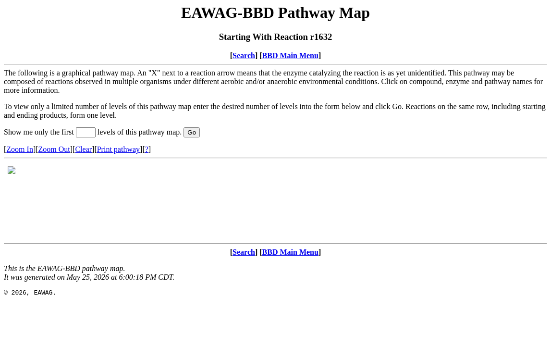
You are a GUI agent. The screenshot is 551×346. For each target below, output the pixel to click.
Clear (83, 149)
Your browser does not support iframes (275, 200)
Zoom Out (54, 149)
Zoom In (19, 149)
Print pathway (118, 149)
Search (244, 55)
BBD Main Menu (290, 55)
